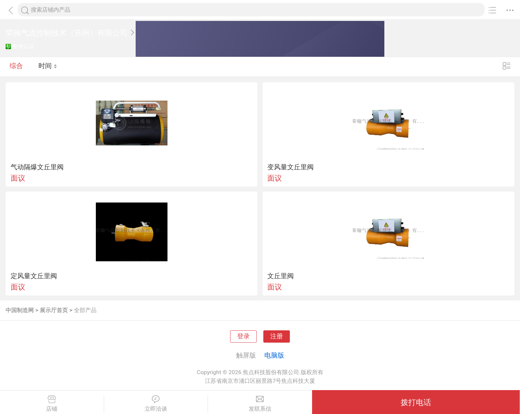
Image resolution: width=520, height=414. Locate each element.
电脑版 (274, 355)
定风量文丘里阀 (34, 276)
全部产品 (85, 310)
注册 (276, 336)
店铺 (52, 403)
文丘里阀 (280, 276)
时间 (47, 66)
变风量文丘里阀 (290, 167)
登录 (243, 336)
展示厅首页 (54, 310)
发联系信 (260, 403)
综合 (16, 66)
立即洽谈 (156, 403)
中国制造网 (20, 310)
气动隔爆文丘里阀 (37, 167)
